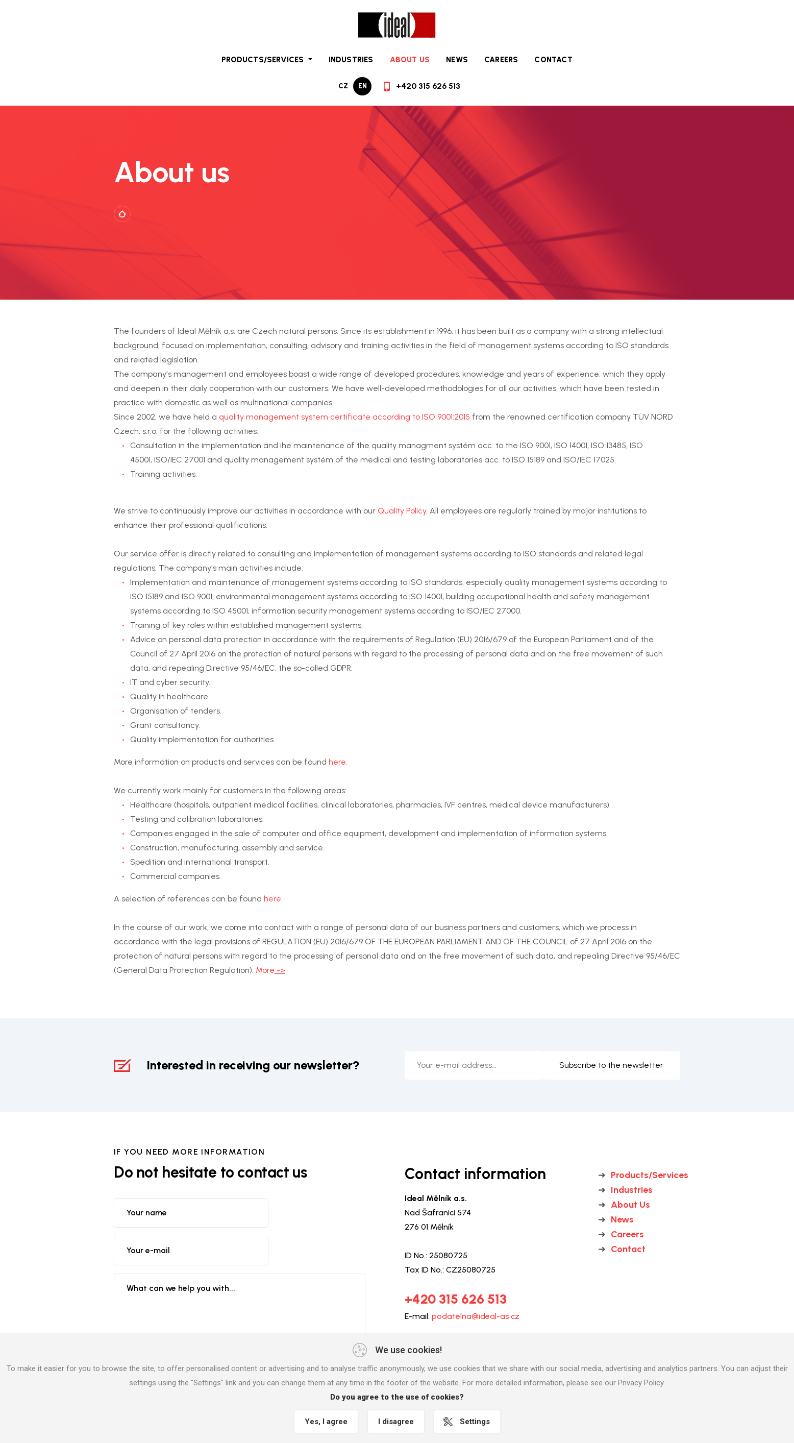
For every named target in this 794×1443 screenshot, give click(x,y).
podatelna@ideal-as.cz (475, 1316)
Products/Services (649, 1175)
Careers (501, 59)
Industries (351, 59)
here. (338, 762)
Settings (475, 1421)
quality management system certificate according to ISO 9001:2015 (344, 417)
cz (343, 86)
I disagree (396, 1421)
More (270, 970)
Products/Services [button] (263, 59)
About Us (410, 59)
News (457, 59)
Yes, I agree (326, 1421)
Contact (553, 59)
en (362, 86)
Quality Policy (401, 511)
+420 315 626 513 (428, 86)
